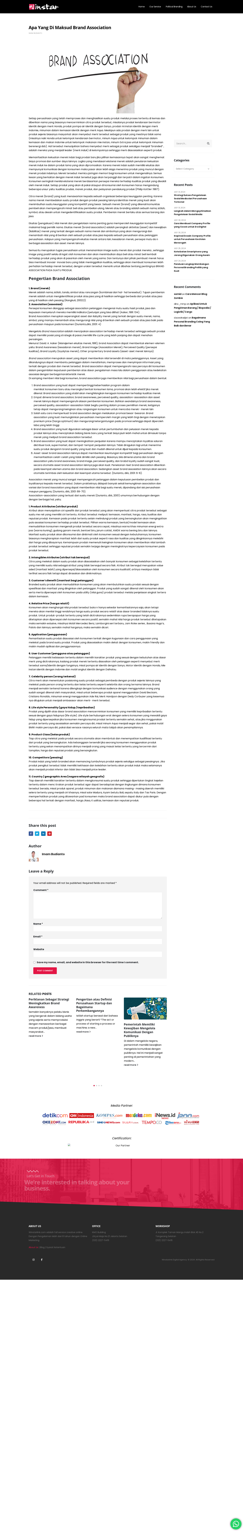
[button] (94, 1092)
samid (177, 294)
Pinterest (49, 833)
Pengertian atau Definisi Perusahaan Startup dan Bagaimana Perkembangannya (94, 1005)
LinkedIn (43, 833)
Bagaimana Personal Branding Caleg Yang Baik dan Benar (192, 321)
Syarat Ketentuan (55, 1253)
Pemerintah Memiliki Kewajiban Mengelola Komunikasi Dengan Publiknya (139, 1030)
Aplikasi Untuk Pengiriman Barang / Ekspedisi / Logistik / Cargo (192, 307)
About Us (191, 6)
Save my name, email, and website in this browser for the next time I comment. (88, 962)
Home (141, 6)
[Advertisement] (193, 78)
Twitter (37, 833)
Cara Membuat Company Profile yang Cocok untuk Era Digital (192, 225)
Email (38, 936)
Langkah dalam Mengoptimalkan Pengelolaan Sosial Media (192, 212)
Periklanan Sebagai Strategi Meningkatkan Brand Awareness (49, 1003)
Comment (41, 890)
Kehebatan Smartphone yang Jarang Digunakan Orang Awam (192, 253)
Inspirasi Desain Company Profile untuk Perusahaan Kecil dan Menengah (192, 239)
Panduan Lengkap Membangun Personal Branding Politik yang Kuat (191, 267)
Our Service (155, 6)
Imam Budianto (35, 33)
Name (38, 924)
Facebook (31, 833)
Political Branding (174, 6)
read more (36, 1035)
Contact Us (206, 6)
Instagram (33, 1266)
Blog (42, 1253)
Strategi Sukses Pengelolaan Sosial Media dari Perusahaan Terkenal (190, 199)
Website (38, 949)
